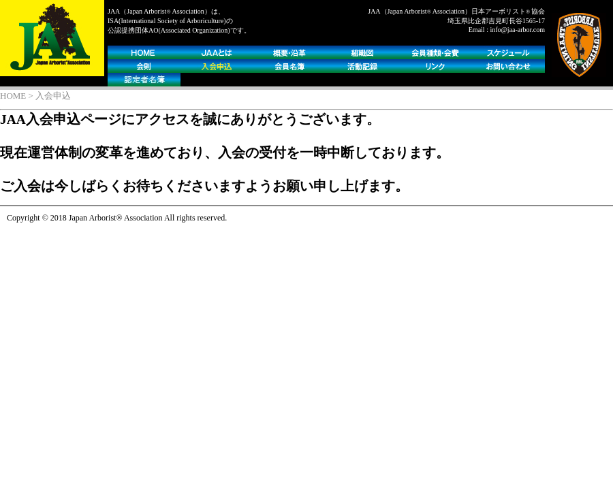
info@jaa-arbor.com (517, 29)
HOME (13, 96)
